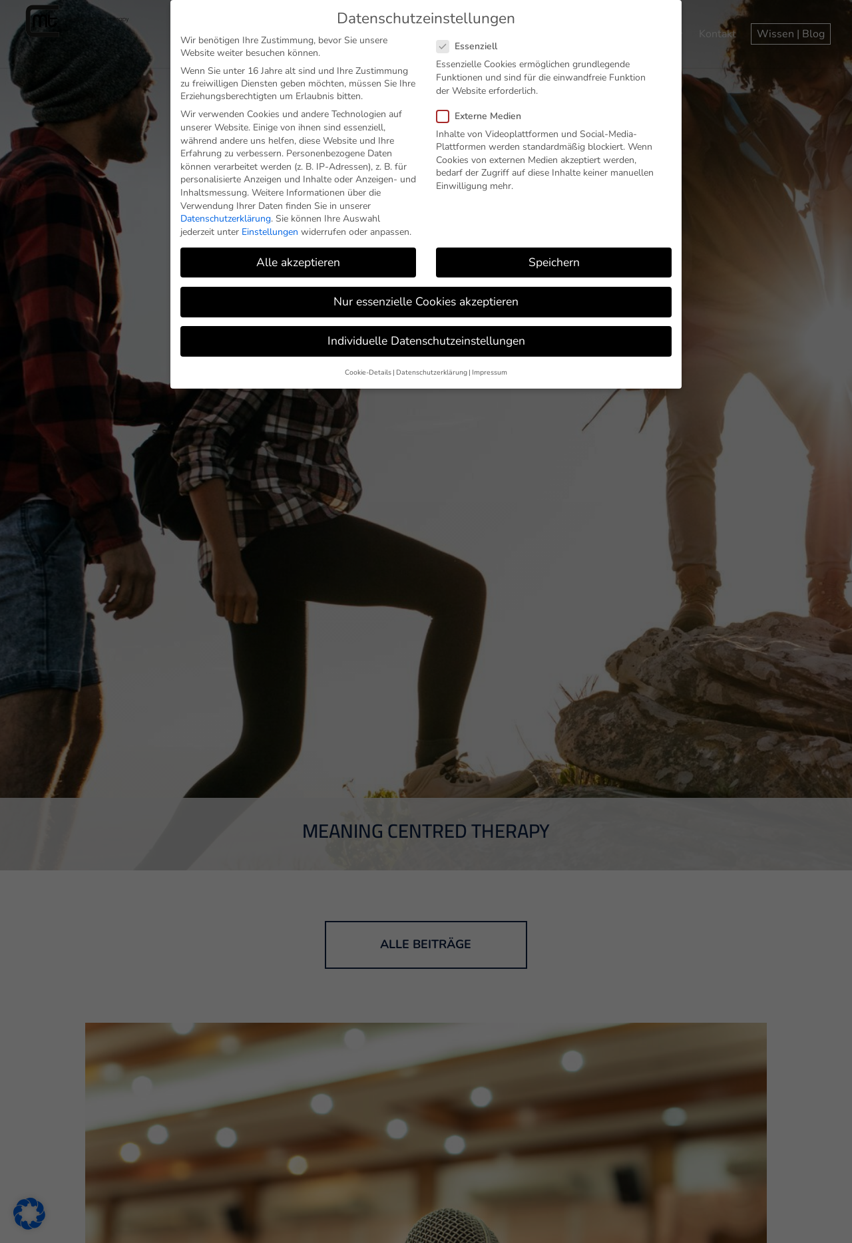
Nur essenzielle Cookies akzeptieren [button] (426, 301)
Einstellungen (270, 232)
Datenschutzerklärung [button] (431, 372)
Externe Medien (484, 116)
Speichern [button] (554, 262)
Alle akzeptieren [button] (298, 262)
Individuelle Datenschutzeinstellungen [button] (426, 341)
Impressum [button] (489, 372)
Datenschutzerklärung (225, 218)
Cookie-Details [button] (368, 372)
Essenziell (472, 46)
